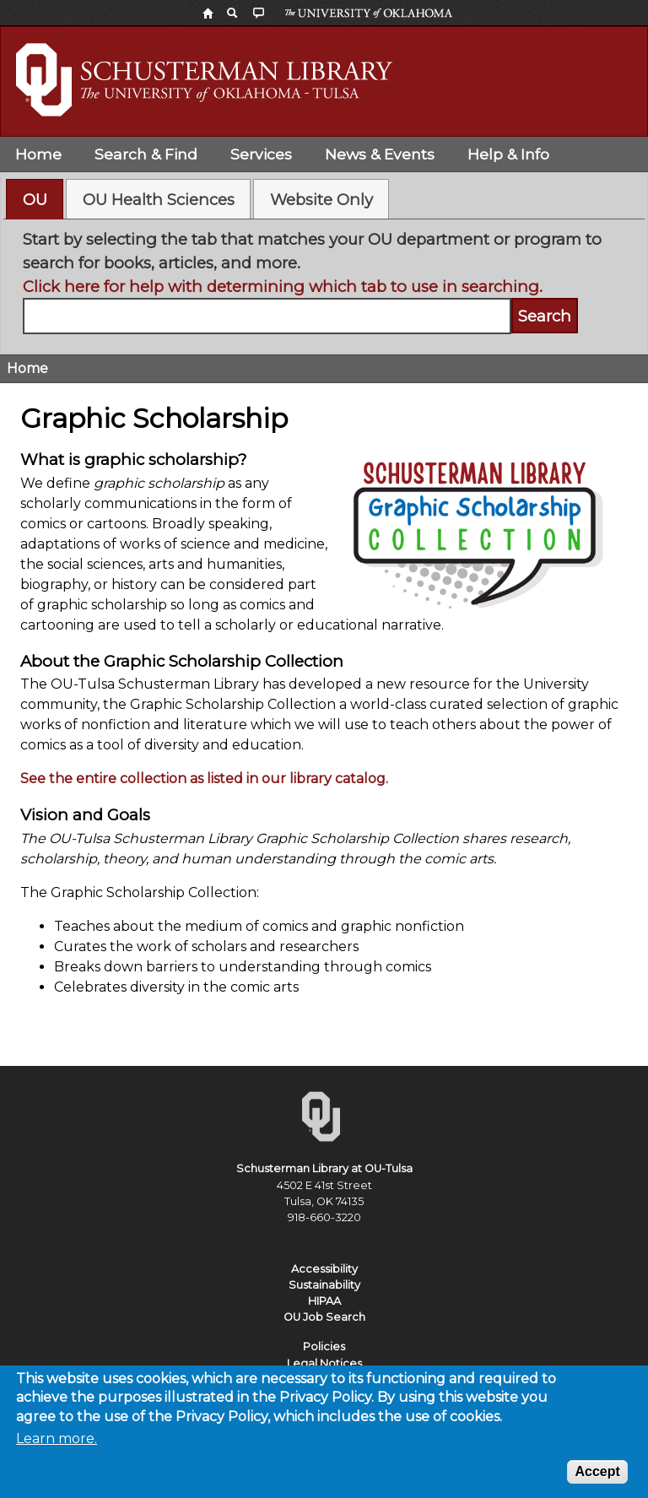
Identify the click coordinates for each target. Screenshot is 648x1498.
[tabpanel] (324, 281)
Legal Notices (324, 1363)
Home (38, 154)
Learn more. (56, 1448)
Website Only (321, 199)
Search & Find (145, 154)
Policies (324, 1346)
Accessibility (324, 1269)
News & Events (380, 154)
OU (35, 199)
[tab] (34, 199)
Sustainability (324, 1285)
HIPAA (324, 1301)
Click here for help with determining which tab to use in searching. (283, 286)
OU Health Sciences (159, 199)
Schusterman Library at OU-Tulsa (324, 1168)
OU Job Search (324, 1317)
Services (261, 154)
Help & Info (508, 154)
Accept (597, 1481)
